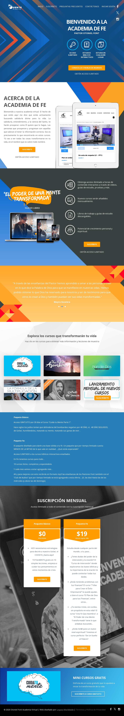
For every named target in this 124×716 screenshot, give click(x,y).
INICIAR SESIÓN (108, 6)
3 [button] (65, 306)
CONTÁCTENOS (92, 6)
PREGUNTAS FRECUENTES (71, 6)
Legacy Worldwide (65, 709)
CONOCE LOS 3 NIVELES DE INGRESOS (87, 68)
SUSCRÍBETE (51, 6)
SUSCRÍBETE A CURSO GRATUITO (88, 694)
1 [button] (58, 306)
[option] (62, 290)
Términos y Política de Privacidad (90, 709)
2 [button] (62, 306)
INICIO (40, 6)
